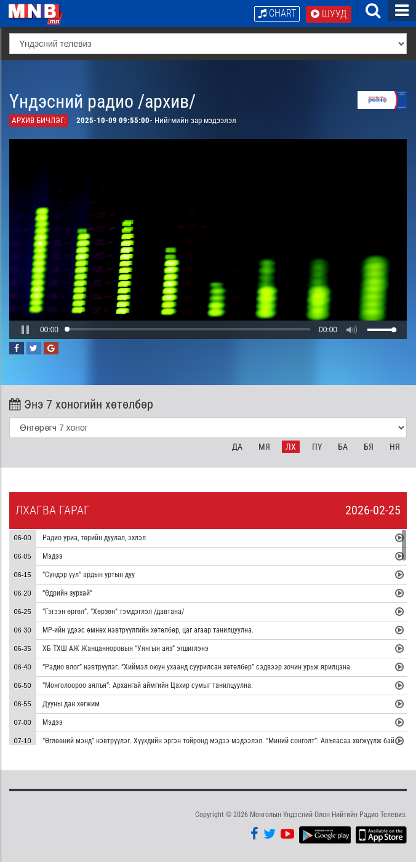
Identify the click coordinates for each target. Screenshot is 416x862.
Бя (369, 447)
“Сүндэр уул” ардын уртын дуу (88, 575)
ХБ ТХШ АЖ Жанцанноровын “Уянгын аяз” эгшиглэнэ (125, 649)
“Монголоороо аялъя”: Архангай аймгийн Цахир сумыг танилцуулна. (147, 686)
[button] (25, 330)
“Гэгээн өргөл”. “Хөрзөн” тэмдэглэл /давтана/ (113, 612)
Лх (291, 447)
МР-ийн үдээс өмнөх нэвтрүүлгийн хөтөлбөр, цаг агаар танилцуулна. (148, 630)
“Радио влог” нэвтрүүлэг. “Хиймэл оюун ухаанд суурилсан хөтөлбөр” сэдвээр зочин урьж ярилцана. (197, 667)
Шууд (328, 14)
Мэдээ (52, 557)
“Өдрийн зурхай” (67, 593)
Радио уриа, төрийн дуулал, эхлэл (94, 538)
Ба (343, 447)
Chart (277, 13)
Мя (264, 447)
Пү (317, 447)
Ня (395, 447)
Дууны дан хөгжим (71, 704)
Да (237, 447)
